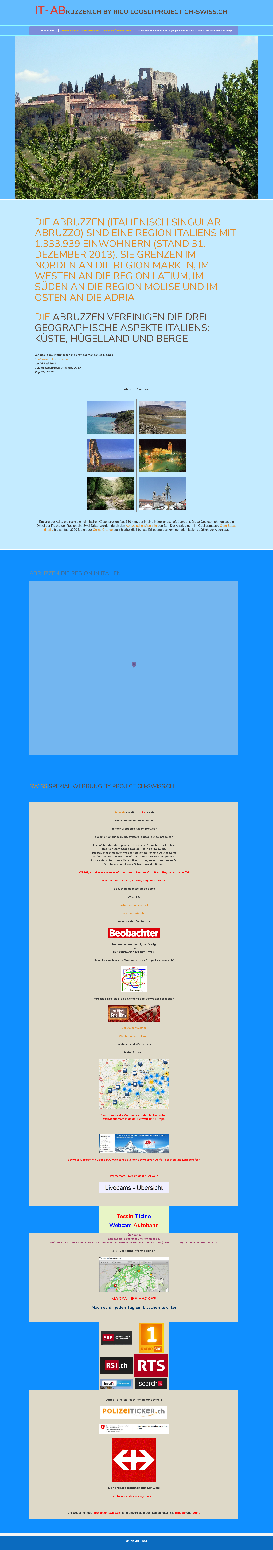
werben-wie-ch (133, 913)
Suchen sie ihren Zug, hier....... (134, 1496)
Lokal (142, 812)
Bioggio (180, 1512)
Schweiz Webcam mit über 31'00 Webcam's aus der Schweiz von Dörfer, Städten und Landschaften (134, 1159)
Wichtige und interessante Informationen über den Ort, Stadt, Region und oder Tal (134, 872)
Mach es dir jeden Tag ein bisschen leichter (134, 1307)
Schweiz (119, 812)
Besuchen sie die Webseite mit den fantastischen (134, 1115)
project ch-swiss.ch (107, 1512)
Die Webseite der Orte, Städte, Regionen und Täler (134, 880)
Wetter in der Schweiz (134, 1036)
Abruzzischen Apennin (141, 525)
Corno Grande (103, 529)
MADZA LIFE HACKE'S (134, 1298)
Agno (196, 1512)
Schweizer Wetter (134, 1028)
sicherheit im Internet (134, 905)
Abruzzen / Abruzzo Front (53, 359)
